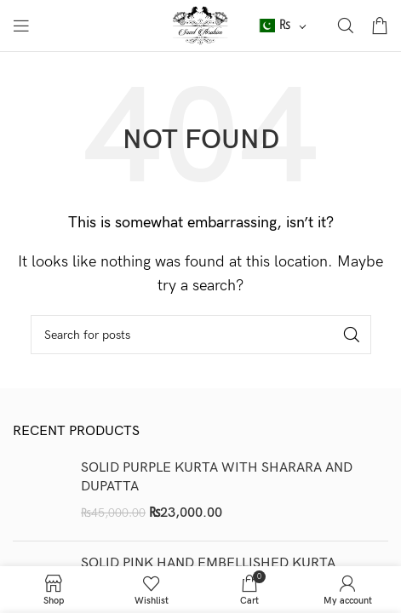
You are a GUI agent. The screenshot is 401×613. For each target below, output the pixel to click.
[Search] (346, 26)
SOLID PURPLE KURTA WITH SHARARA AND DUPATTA (216, 477)
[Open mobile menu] (21, 26)
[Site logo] (200, 25)
